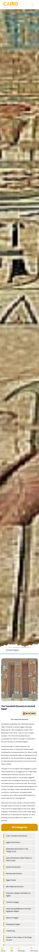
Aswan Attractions (13, 867)
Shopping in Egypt (13, 924)
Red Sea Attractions (14, 873)
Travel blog (10, 931)
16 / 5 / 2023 (29, 713)
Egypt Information (13, 842)
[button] (3, 949)
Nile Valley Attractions (14, 887)
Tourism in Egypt (12, 902)
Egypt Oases (11, 880)
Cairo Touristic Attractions (16, 836)
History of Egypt (12, 918)
